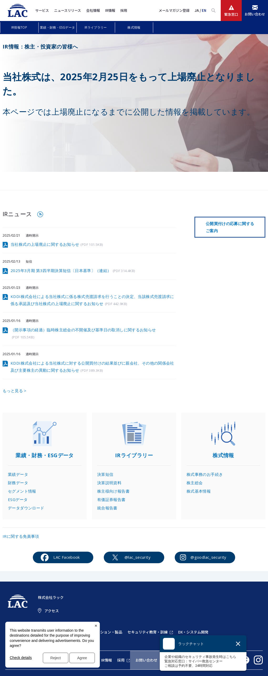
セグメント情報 (22, 491)
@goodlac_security (208, 557)
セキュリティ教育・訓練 (147, 632)
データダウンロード (26, 507)
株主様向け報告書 (113, 491)
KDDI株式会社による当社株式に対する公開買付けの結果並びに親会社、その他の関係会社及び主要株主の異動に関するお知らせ (92, 367)
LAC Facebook (66, 557)
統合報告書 (107, 507)
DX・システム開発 (193, 632)
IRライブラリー (96, 27)
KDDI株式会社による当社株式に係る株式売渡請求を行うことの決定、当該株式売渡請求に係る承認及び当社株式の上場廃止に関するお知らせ (92, 300)
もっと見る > (15, 390)
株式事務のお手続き (205, 474)
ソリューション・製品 (103, 632)
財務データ (18, 482)
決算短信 (105, 474)
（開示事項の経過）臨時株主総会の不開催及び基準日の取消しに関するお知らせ (83, 333)
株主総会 (195, 482)
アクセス (51, 610)
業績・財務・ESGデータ (57, 27)
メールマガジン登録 (174, 10)
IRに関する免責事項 (21, 536)
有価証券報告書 (111, 499)
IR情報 (110, 10)
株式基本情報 (199, 491)
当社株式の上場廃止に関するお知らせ (57, 245)
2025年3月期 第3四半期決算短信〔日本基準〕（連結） (73, 271)
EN (204, 10)
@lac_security (138, 557)
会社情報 (93, 10)
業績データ (18, 474)
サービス (42, 10)
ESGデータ (18, 499)
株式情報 (134, 27)
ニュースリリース (67, 10)
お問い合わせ (146, 660)
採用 (123, 10)
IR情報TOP (19, 27)
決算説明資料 (109, 482)
